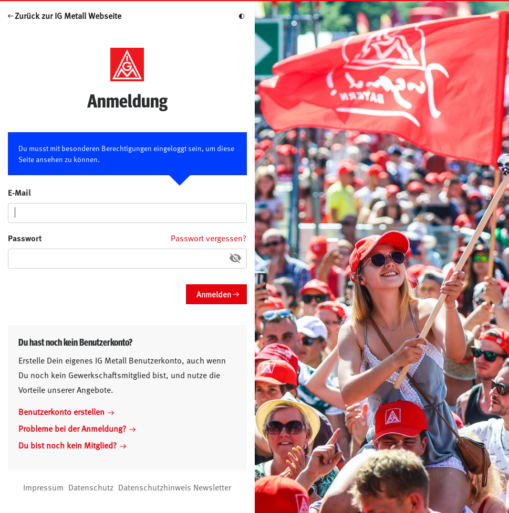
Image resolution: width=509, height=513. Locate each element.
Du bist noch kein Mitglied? (72, 445)
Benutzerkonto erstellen (66, 411)
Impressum (43, 487)
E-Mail (19, 192)
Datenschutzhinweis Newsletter (174, 487)
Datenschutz (90, 487)
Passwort (25, 238)
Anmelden (213, 294)
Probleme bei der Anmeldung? (77, 428)
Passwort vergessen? (208, 237)
